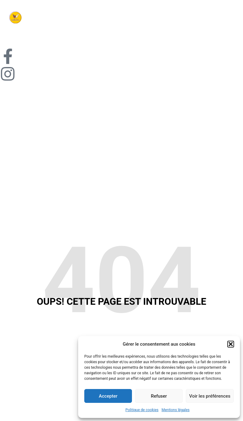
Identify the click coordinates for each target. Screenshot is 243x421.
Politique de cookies (141, 410)
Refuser (159, 396)
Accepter (108, 396)
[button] (231, 344)
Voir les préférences (209, 396)
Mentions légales (175, 410)
